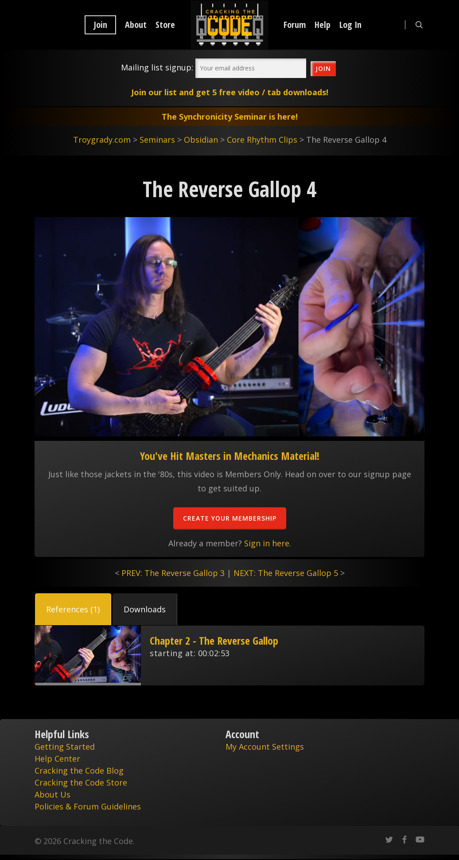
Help (323, 24)
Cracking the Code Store (81, 782)
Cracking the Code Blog (79, 770)
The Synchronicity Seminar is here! (230, 116)
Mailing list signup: (157, 67)
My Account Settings (265, 746)
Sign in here (266, 543)
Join (100, 24)
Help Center (57, 758)
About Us (52, 794)
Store (165, 24)
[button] (73, 609)
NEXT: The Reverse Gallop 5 (285, 573)
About (136, 24)
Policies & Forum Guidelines (88, 806)
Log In (350, 24)
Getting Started (65, 746)
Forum (295, 24)
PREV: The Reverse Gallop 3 (173, 573)
